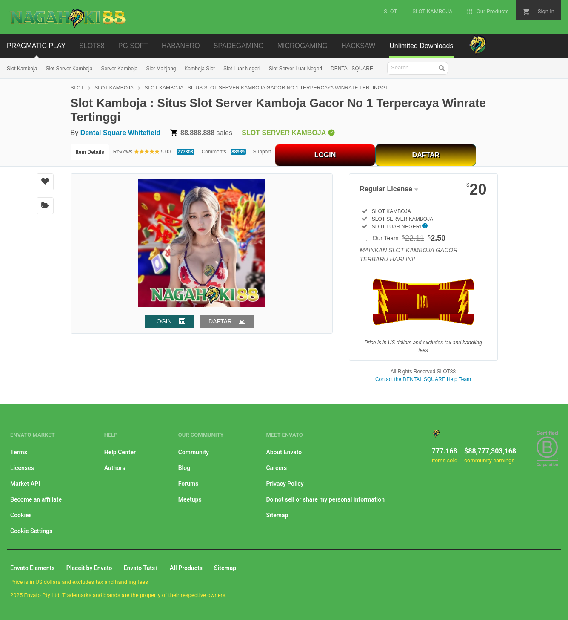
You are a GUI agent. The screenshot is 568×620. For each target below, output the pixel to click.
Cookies (21, 515)
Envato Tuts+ (141, 568)
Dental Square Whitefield (120, 132)
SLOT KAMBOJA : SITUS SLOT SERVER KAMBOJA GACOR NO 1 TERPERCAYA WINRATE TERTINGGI (266, 88)
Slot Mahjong (161, 69)
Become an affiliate (36, 499)
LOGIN (325, 155)
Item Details (90, 152)
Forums (188, 483)
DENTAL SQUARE (352, 69)
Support (262, 152)
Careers (276, 467)
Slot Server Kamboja (69, 69)
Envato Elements (32, 568)
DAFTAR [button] (220, 321)
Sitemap (277, 515)
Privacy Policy (284, 483)
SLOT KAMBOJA (114, 88)
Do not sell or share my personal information (325, 499)
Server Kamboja (119, 69)
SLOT (77, 88)
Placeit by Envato (89, 568)
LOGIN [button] (162, 321)
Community (193, 452)
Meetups (190, 499)
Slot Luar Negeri (241, 69)
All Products (186, 568)
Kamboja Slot (200, 69)
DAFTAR (426, 155)
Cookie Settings (31, 531)
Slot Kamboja (22, 69)
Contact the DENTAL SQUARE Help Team (423, 379)
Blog (184, 467)
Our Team (409, 238)
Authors (115, 467)
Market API (25, 483)
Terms (18, 452)
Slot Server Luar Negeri (295, 69)
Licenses (22, 467)
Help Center (120, 452)
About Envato (284, 452)
